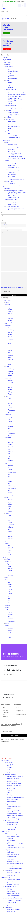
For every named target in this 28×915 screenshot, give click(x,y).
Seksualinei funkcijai (10, 105)
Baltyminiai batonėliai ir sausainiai (16, 123)
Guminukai (8, 117)
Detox (9, 315)
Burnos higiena (9, 181)
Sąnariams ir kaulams (13, 98)
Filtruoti (3, 223)
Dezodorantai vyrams (13, 197)
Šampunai (10, 162)
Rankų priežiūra (11, 151)
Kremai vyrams (12, 195)
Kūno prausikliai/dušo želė (14, 153)
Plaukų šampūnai (11, 902)
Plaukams (7, 160)
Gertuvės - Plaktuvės (13, 114)
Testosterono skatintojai (14, 137)
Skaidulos (10, 77)
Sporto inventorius (12, 116)
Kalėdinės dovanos (8, 61)
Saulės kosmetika (12, 144)
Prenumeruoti (14, 735)
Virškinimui (10, 101)
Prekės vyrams (7, 558)
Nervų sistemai (9, 66)
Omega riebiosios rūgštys (14, 96)
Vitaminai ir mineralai (10, 89)
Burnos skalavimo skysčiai (14, 185)
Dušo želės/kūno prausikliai (10, 612)
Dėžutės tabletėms (13, 112)
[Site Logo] (10, 5)
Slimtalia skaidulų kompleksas (8, 27)
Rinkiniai (5, 187)
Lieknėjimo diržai (11, 826)
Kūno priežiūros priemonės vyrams (14, 190)
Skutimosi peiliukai (11, 883)
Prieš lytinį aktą (11, 107)
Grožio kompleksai (12, 84)
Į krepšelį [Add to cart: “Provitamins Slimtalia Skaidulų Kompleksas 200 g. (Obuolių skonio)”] (14, 295)
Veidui (7, 169)
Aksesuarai (8, 110)
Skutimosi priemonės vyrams (12, 206)
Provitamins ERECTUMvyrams (8, 43)
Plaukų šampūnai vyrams (14, 194)
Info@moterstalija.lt (8, 694)
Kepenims (8, 64)
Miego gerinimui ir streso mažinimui (17, 94)
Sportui (9, 133)
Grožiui (7, 80)
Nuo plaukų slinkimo (13, 164)
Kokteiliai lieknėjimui (13, 71)
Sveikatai (10, 584)
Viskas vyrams (6, 188)
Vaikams (10, 103)
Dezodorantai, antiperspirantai (15, 156)
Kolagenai (10, 87)
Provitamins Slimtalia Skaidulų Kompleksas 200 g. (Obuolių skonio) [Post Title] (14, 288)
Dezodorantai (11, 621)
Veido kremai (11, 172)
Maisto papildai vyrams (11, 199)
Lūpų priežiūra (11, 176)
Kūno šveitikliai (11, 155)
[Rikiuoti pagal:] (11, 230)
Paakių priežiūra (12, 174)
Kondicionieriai (11, 165)
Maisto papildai (7, 62)
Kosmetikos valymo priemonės (16, 179)
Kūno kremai (11, 146)
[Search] (1, 14)
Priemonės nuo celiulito (14, 148)
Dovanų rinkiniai (7, 59)
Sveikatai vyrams (12, 204)
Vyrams (7, 132)
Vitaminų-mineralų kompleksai (16, 93)
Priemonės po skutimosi (13, 884)
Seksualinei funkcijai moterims (15, 109)
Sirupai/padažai (12, 121)
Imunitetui (5, 57)
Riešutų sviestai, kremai (14, 126)
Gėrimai (10, 125)
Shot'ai (9, 128)
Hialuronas (10, 86)
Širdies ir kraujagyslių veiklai (15, 100)
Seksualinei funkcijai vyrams (15, 201)
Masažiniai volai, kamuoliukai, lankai (16, 828)
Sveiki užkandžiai (9, 119)
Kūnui (6, 142)
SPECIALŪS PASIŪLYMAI (8, 299)
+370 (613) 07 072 (8, 697)
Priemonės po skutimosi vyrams (16, 208)
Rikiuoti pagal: (4, 227)
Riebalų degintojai (12, 70)
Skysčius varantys (12, 78)
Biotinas (10, 82)
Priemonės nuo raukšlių (14, 171)
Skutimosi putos (12, 210)
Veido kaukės (11, 178)
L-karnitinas (11, 75)
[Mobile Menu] (2, 5)
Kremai (9, 620)
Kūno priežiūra (6, 140)
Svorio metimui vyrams (14, 203)
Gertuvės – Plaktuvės (12, 822)
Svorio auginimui (12, 139)
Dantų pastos (11, 183)
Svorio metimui (9, 68)
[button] (3, 9)
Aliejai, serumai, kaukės (13, 167)
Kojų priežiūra (11, 149)
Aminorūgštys (13, 135)
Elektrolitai (10, 91)
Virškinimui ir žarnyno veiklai (14, 785)
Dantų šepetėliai (11, 875)
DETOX (9, 73)
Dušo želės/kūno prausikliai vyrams (17, 192)
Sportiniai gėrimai (12, 130)
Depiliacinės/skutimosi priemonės (16, 158)
